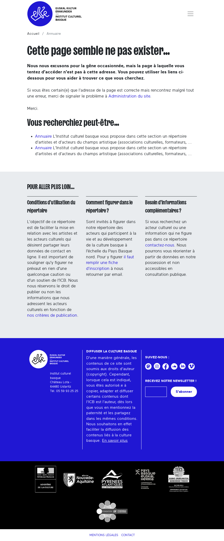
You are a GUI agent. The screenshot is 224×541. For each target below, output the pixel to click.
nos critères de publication (52, 315)
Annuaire (43, 136)
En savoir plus (115, 441)
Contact (128, 535)
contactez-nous (159, 245)
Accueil (33, 33)
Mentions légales (103, 535)
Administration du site (129, 96)
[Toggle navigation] (190, 13)
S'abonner (184, 391)
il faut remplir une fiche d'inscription (110, 263)
